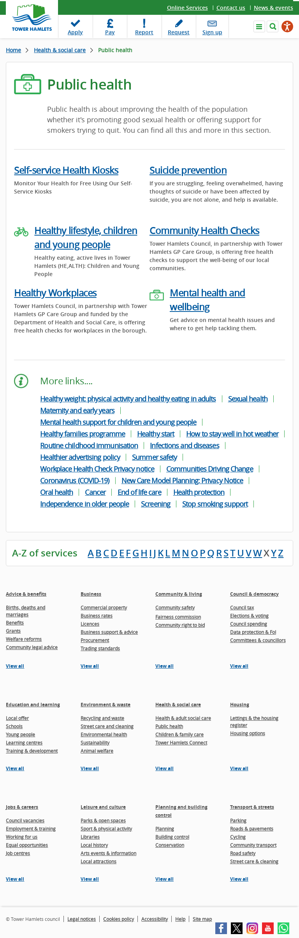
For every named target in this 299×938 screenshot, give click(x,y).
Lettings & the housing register (254, 721)
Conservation (169, 845)
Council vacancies (25, 820)
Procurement (95, 640)
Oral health (56, 492)
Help (180, 919)
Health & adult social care (183, 718)
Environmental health (104, 734)
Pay (110, 32)
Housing (239, 704)
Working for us (21, 837)
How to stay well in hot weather (232, 433)
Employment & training (31, 828)
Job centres (18, 853)
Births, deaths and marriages (25, 611)
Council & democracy (254, 594)
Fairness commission (178, 617)
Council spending (248, 624)
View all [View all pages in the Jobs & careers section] (15, 879)
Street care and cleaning (107, 726)
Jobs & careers (22, 807)
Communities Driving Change (209, 468)
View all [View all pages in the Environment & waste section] (90, 768)
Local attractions (98, 861)
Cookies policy (118, 919)
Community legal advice (32, 647)
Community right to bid (180, 625)
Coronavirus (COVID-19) (74, 480)
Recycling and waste (102, 718)
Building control (172, 837)
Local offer (17, 718)
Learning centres (24, 742)
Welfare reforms (24, 639)
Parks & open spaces (103, 820)
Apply (75, 32)
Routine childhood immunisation (89, 445)
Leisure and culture (103, 807)
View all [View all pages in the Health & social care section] (164, 768)
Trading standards (100, 648)
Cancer (95, 492)
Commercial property (104, 607)
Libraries (90, 837)
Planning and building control (181, 811)
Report (144, 32)
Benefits (15, 622)
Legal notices (81, 919)
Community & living (178, 594)
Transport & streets (252, 807)
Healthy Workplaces (55, 293)
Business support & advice (109, 632)
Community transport (253, 845)
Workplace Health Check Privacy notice (97, 468)
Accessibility (154, 919)
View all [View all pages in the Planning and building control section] (164, 879)
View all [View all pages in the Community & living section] (164, 666)
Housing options (247, 733)
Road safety (242, 853)
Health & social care (60, 50)
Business (91, 594)
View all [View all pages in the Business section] (90, 666)
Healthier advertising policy (80, 457)
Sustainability (95, 742)
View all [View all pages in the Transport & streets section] (239, 879)
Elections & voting (249, 615)
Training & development (32, 751)
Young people (20, 734)
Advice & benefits (26, 594)
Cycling (238, 837)
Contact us (230, 7)
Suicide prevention (188, 170)
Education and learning (33, 704)
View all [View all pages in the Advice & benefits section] (15, 666)
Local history (94, 845)
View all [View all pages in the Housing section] (239, 768)
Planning (164, 828)
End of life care (139, 492)
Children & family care (179, 734)
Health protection (199, 492)
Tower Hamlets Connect (181, 742)
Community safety (175, 607)
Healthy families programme (82, 433)
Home (13, 50)
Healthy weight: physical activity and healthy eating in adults (128, 398)
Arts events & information (108, 853)
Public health (169, 726)
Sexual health (247, 398)
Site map (202, 919)
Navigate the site (259, 26)
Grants (13, 631)
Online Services (187, 7)
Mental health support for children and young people (118, 422)
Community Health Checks (204, 230)
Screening (155, 504)
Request (179, 32)
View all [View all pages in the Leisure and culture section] (90, 879)
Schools (14, 726)
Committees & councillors (258, 640)
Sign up (212, 32)
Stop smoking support (215, 504)
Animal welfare (97, 751)
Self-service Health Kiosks (66, 170)
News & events (273, 7)
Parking (238, 820)
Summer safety (154, 457)
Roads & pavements (251, 828)
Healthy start (155, 433)
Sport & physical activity (106, 828)
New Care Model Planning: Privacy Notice (182, 480)
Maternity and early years (77, 410)
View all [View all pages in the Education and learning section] (15, 768)
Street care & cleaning (254, 861)
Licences (90, 624)
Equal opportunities (27, 845)
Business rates (97, 615)
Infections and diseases (184, 445)
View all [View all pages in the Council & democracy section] (239, 666)
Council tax (242, 607)
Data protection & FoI (253, 632)
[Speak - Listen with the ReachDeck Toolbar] (287, 26)
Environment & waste (105, 704)
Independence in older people (84, 504)
